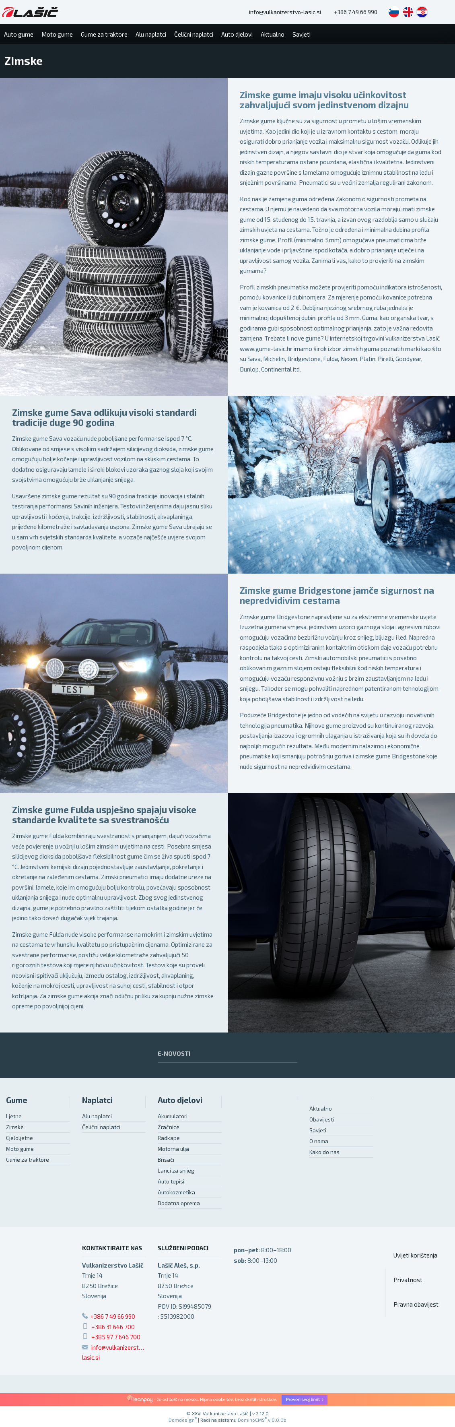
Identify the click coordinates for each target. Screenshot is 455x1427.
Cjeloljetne (19, 1138)
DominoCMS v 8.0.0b (262, 1420)
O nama (318, 1141)
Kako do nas (324, 1152)
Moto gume (20, 1149)
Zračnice (168, 1127)
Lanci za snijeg (176, 1170)
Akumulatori (172, 1116)
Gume (16, 1100)
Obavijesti (321, 1119)
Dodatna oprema (179, 1203)
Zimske (15, 1127)
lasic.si (91, 1357)
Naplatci (97, 1100)
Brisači (166, 1159)
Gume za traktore (27, 1159)
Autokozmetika (176, 1192)
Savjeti (317, 1130)
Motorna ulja (173, 1149)
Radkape (169, 1138)
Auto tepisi (171, 1181)
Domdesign (183, 1420)
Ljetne (14, 1116)
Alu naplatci (97, 1116)
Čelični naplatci (101, 1127)
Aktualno (320, 1108)
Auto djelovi (180, 1100)
